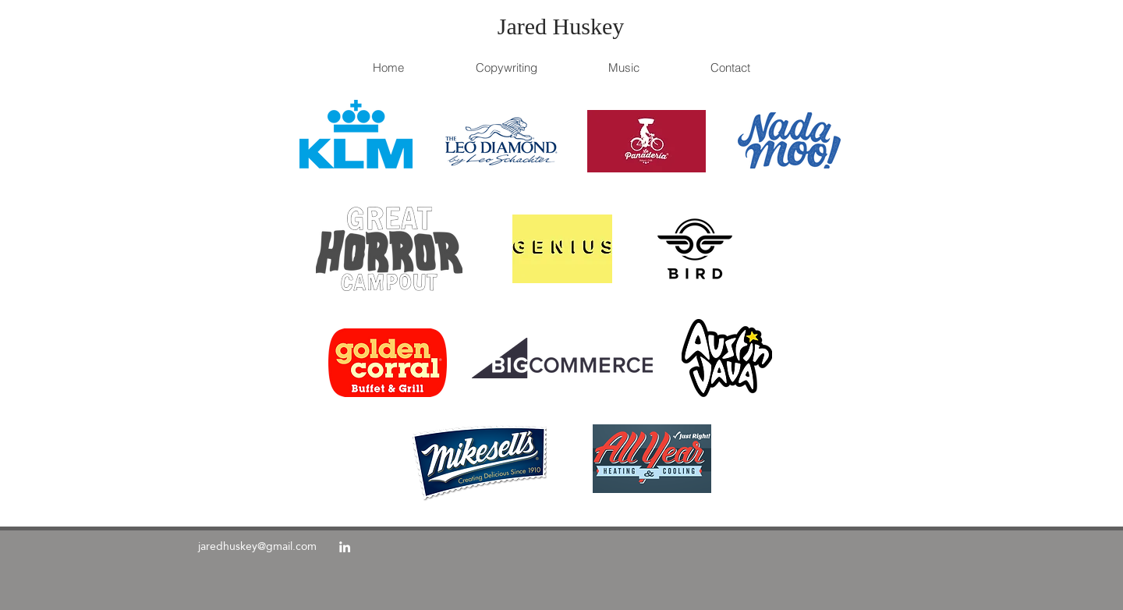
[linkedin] (344, 547)
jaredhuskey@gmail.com (257, 546)
